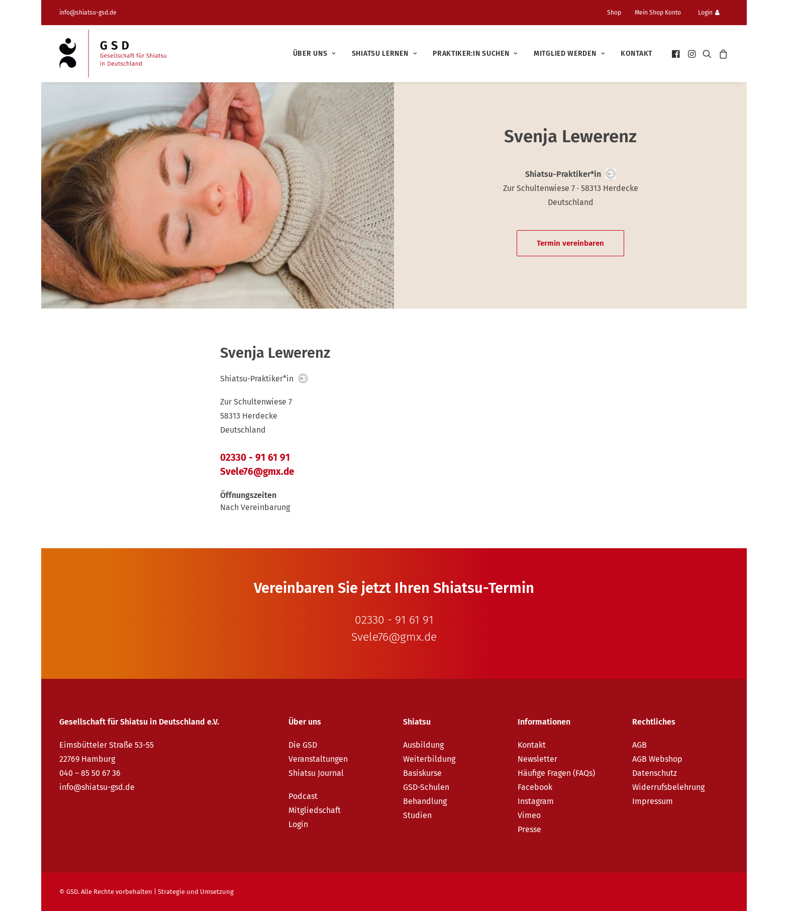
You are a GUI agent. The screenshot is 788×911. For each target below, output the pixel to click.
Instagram (536, 801)
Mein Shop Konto (658, 12)
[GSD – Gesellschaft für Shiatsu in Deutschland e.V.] (112, 53)
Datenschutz (654, 773)
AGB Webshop (657, 759)
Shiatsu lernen (384, 53)
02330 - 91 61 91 (255, 457)
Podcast (303, 796)
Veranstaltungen (318, 759)
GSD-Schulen (426, 787)
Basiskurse (422, 773)
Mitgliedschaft (314, 810)
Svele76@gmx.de (257, 471)
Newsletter (537, 759)
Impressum (652, 801)
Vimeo (529, 815)
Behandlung (425, 801)
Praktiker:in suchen (475, 53)
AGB (639, 745)
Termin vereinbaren (570, 243)
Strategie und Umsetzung (196, 891)
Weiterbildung (429, 759)
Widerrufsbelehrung (668, 787)
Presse (529, 829)
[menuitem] (618, 12)
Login (709, 12)
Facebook (535, 787)
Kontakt (636, 53)
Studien (417, 815)
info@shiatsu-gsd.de (88, 12)
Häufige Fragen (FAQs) (556, 773)
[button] (676, 53)
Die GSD (302, 745)
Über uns (314, 53)
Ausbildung (423, 745)
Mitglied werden (569, 53)
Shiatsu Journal (316, 773)
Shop (614, 12)
